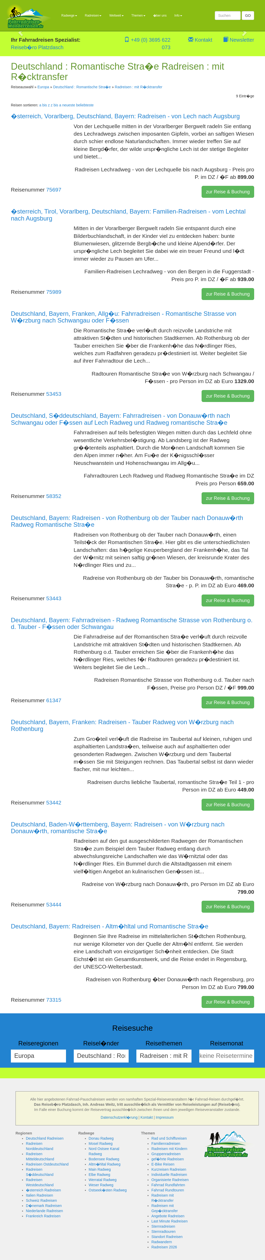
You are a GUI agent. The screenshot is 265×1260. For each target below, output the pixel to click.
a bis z (44, 105)
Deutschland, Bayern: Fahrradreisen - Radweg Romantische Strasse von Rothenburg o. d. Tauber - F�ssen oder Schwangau (132, 623)
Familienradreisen (165, 1143)
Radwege (69, 15)
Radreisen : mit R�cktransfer (139, 87)
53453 (53, 394)
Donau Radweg (101, 1138)
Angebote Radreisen (168, 1216)
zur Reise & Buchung (228, 191)
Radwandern (161, 1242)
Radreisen (93, 15)
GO (248, 15)
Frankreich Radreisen (43, 1216)
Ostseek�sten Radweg (108, 1190)
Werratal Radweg (103, 1180)
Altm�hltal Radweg (105, 1164)
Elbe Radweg (99, 1175)
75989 (53, 292)
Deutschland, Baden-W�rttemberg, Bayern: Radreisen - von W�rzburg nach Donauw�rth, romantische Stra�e (118, 827)
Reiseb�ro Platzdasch (37, 47)
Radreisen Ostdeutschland (47, 1164)
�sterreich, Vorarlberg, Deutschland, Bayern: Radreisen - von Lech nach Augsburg (125, 116)
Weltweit (116, 15)
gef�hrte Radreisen (167, 1159)
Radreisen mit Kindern (169, 1149)
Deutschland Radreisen (45, 1138)
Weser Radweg (101, 1185)
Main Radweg (100, 1169)
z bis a (56, 105)
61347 (53, 700)
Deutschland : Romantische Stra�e (82, 87)
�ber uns (160, 15)
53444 (53, 904)
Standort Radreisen (167, 1237)
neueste (68, 105)
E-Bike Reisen (162, 1164)
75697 (53, 190)
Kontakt (200, 40)
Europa (43, 87)
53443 (53, 598)
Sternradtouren (163, 1231)
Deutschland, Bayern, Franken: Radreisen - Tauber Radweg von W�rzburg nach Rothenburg (122, 725)
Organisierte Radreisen (170, 1180)
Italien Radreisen (39, 1195)
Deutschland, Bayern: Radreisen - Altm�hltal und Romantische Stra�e (109, 926)
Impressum (165, 1117)
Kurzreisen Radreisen (168, 1169)
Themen (138, 15)
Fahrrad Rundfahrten (168, 1185)
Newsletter (238, 40)
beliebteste (85, 105)
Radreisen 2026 (164, 1247)
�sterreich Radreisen (43, 1190)
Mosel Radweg (101, 1143)
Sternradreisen (163, 1226)
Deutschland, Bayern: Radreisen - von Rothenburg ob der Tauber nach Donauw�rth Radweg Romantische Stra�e (127, 521)
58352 (53, 496)
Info (178, 15)
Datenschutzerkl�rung (119, 1117)
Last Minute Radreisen (169, 1221)
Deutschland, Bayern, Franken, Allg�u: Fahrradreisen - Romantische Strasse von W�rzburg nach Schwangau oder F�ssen (123, 317)
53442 (53, 802)
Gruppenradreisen (166, 1154)
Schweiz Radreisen (41, 1200)
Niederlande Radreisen (44, 1211)
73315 (53, 1000)
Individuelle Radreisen (169, 1175)
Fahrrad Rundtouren (167, 1190)
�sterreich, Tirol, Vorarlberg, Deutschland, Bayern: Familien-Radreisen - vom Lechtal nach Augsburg (128, 215)
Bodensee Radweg (104, 1159)
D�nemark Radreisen (44, 1206)
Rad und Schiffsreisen (169, 1138)
